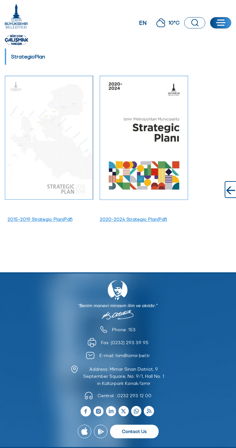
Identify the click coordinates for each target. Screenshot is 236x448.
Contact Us (134, 431)
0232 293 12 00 (134, 395)
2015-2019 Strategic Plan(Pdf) (40, 219)
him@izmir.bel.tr (133, 355)
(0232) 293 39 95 (130, 342)
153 (132, 329)
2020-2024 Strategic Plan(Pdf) (133, 219)
